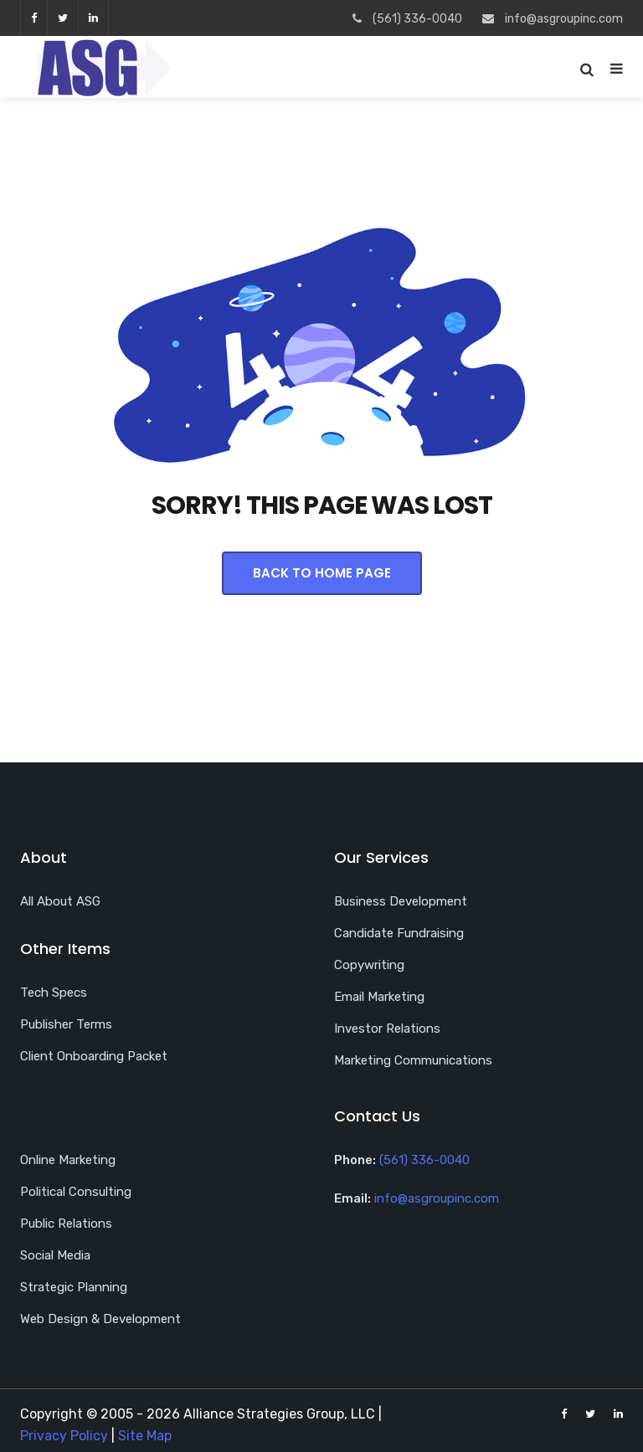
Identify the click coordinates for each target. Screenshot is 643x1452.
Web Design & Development (100, 1318)
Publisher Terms (66, 1024)
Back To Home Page (322, 573)
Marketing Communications (413, 1060)
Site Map (145, 1436)
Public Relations (66, 1223)
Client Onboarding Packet (93, 1056)
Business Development (400, 901)
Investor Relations (387, 1028)
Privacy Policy (64, 1436)
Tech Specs (53, 992)
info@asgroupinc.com (436, 1198)
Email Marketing (379, 996)
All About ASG (60, 901)
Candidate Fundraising (399, 933)
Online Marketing (68, 1159)
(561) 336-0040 (424, 1159)
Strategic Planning (73, 1287)
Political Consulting (75, 1191)
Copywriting (369, 964)
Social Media (55, 1255)
